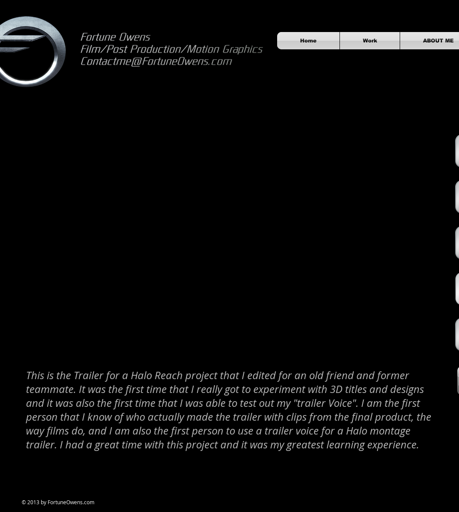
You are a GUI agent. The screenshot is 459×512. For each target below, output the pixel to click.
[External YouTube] (229, 245)
